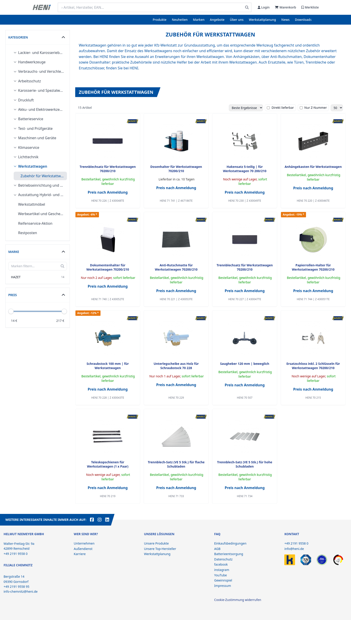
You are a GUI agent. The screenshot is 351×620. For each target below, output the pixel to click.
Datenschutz (223, 559)
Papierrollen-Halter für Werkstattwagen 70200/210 (313, 267)
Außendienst (83, 549)
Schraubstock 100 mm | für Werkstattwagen (108, 365)
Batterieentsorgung (228, 554)
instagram (221, 570)
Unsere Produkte (156, 543)
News (285, 19)
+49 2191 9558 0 (296, 543)
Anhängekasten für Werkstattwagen (313, 167)
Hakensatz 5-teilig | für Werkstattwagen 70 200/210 (244, 169)
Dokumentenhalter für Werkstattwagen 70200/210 (107, 267)
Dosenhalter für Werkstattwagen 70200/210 (176, 169)
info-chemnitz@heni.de (21, 591)
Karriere (80, 554)
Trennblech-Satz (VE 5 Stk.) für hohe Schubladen (244, 464)
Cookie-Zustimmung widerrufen (237, 600)
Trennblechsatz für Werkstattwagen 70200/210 (108, 169)
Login (264, 7)
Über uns (237, 19)
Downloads (303, 19)
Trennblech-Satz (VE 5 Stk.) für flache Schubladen (176, 464)
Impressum (222, 586)
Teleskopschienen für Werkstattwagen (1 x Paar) (107, 464)
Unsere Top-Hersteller (160, 549)
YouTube (220, 575)
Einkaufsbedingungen (230, 543)
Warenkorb (285, 7)
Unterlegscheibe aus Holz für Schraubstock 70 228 (176, 365)
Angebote (217, 19)
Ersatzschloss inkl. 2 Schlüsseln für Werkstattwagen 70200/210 (313, 365)
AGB (217, 549)
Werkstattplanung (262, 19)
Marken (198, 19)
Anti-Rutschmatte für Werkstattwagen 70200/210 (176, 267)
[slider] (64, 311)
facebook (221, 564)
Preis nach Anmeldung (108, 192)
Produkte (159, 19)
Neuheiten (180, 19)
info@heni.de (294, 549)
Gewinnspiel (223, 580)
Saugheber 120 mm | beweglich (244, 363)
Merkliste (310, 7)
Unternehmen (84, 543)
